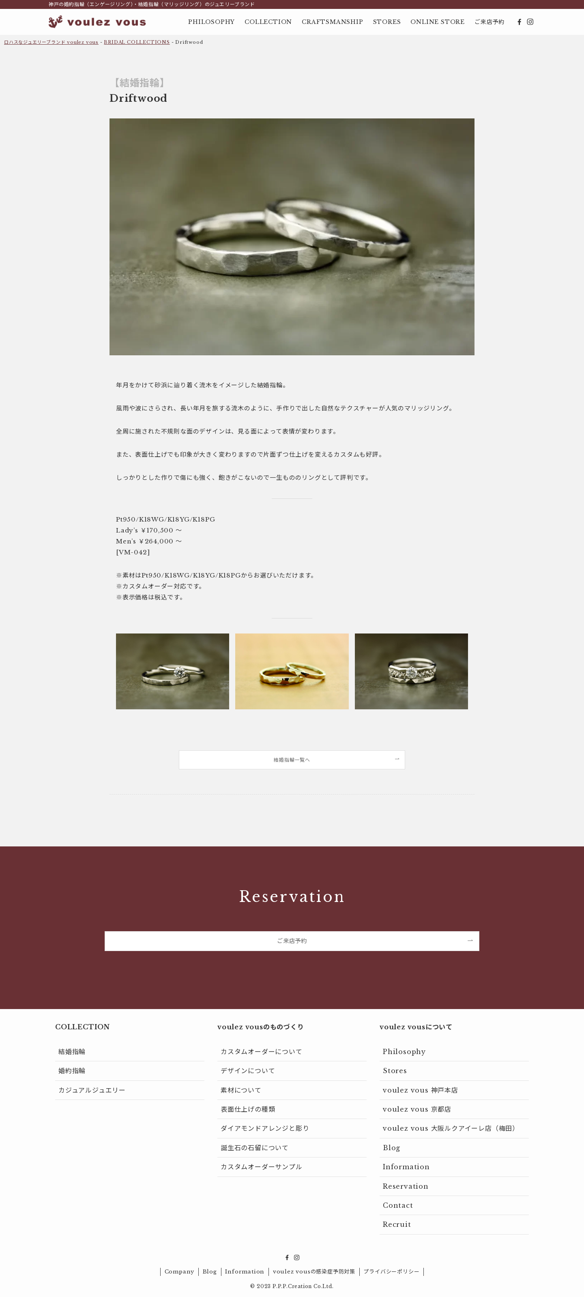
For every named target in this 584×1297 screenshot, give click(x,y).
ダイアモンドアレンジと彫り (265, 1128)
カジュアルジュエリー (92, 1090)
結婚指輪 (72, 1052)
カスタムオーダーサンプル (262, 1167)
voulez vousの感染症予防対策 (314, 1271)
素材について (241, 1090)
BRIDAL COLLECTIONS (137, 42)
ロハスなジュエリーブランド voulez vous (51, 42)
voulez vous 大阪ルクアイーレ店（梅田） (451, 1128)
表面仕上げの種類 (248, 1109)
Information (406, 1167)
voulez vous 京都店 (417, 1109)
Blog (391, 1148)
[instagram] (530, 22)
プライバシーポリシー (391, 1271)
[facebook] (519, 22)
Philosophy (404, 1052)
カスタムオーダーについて (262, 1052)
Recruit (397, 1224)
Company (180, 1271)
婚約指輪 (72, 1071)
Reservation (406, 1186)
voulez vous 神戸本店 (420, 1090)
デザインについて (248, 1071)
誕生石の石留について (255, 1148)
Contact (398, 1205)
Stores (395, 1071)
